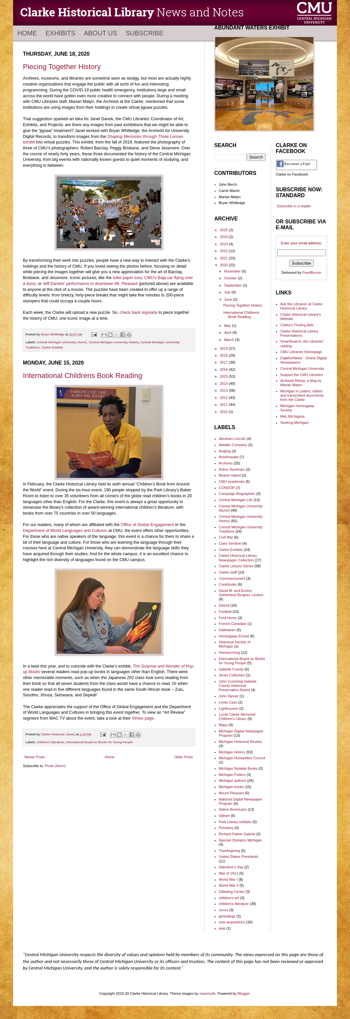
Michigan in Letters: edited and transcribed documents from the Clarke (302, 395)
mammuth (208, 993)
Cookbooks (228, 584)
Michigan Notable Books (238, 768)
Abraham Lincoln (232, 439)
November (233, 271)
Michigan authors (232, 781)
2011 (224, 404)
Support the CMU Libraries (301, 375)
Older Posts (183, 757)
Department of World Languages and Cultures (65, 530)
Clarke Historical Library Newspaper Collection (238, 558)
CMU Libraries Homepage (301, 352)
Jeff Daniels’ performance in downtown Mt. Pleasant (90, 283)
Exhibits (60, 33)
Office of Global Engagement (147, 524)
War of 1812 (228, 873)
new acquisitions (232, 922)
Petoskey (226, 828)
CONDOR (227, 488)
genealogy (227, 916)
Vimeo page (143, 718)
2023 (224, 244)
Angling (225, 451)
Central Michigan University (302, 368)
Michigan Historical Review (240, 742)
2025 (224, 230)
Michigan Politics (232, 775)
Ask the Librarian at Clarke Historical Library (301, 306)
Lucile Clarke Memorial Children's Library (237, 716)
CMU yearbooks (232, 481)
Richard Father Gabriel (237, 834)
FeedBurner (312, 272)
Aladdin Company (233, 445)
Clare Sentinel (230, 543)
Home (27, 33)
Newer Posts (35, 757)
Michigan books (231, 787)
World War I (228, 879)
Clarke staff (228, 572)
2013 (224, 390)
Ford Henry (228, 618)
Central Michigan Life (236, 500)
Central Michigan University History (114, 342)
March (229, 340)
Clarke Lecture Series (236, 566)
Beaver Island (230, 475)
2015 (224, 376)
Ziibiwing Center (232, 892)
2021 (224, 258)
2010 (224, 412)
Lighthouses (228, 708)
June (228, 299)
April (228, 332)
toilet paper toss (127, 277)
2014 (224, 384)
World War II (229, 885)
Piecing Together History (62, 67)
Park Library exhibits (235, 822)
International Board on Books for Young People (99, 742)
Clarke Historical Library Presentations (299, 333)
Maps (223, 725)
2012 (224, 398)
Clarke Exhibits (52, 347)
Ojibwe (224, 816)
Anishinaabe (229, 457)
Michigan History (232, 752)
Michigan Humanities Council (242, 758)
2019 (224, 348)
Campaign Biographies (237, 494)
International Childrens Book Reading (82, 375)
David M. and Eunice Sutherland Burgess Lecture (241, 593)
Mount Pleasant (231, 793)
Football (225, 611)
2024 (224, 237)
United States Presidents (238, 857)
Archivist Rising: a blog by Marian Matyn (301, 383)
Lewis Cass (228, 702)
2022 (224, 251)
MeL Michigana (292, 416)
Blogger (243, 993)
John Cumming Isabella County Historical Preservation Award (237, 685)
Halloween (227, 630)
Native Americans (233, 809)
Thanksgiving (229, 851)
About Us (100, 33)
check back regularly (138, 312)
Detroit (224, 605)
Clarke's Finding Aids (297, 325)
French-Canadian (233, 624)
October (231, 278)
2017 (224, 362)
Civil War (226, 537)
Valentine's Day (231, 867)
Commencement (232, 578)
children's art (229, 898)
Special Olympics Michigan (240, 840)
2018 (224, 355)
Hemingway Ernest (234, 636)
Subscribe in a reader (294, 206)
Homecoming (229, 652)
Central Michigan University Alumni (62, 342)
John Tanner (228, 696)
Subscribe (145, 33)
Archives (226, 463)
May (228, 326)
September (233, 285)
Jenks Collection (232, 675)
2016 (224, 369)
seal (222, 928)
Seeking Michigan (294, 423)
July (228, 292)
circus (223, 910)
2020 (224, 265)
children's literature (50, 742)
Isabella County (231, 669)
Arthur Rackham (232, 469)
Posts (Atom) (55, 766)
